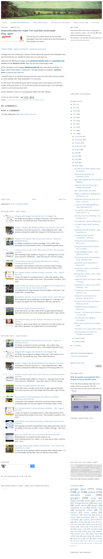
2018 (75, 111)
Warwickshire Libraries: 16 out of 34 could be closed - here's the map (40, 297)
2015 (75, 121)
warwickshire (85, 517)
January (78, 341)
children (88, 524)
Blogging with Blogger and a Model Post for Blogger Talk (35, 216)
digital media (97, 538)
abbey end (75, 500)
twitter (88, 500)
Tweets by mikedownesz (79, 356)
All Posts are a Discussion (60, 22)
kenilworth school (84, 510)
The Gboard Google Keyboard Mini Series (30, 308)
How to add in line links (27, 114)
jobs (87, 538)
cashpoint (98, 536)
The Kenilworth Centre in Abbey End (87, 221)
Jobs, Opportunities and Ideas (85, 191)
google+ (75, 498)
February (78, 338)
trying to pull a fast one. (16, 72)
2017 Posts (95, 22)
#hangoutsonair (81, 503)
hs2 (100, 522)
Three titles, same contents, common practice (23, 49)
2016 (75, 117)
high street (91, 522)
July (76, 153)
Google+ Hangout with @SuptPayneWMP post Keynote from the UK (39, 227)
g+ (78, 492)
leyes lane (97, 503)
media (91, 527)
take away (77, 524)
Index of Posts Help (81, 22)
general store (79, 534)
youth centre (80, 505)
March (77, 166)
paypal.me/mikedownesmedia (80, 40)
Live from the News (77, 543)
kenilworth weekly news (29, 100)
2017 (75, 114)
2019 (75, 108)
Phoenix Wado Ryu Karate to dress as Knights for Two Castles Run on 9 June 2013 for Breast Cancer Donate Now (40, 287)
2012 (75, 130)
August (77, 149)
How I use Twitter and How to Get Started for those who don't (37, 434)
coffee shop (75, 536)
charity (82, 527)
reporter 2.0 (91, 543)
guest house (78, 538)
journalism (94, 529)
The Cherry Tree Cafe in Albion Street (87, 329)
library (93, 498)
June (76, 156)
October (78, 143)
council (98, 500)
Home (4, 22)
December (79, 136)
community (75, 520)
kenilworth (98, 520)
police (91, 492)
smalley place (87, 531)
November (79, 140)
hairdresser (75, 515)
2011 (75, 134)
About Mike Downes (40, 22)
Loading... (4, 479)
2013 (75, 127)
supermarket (87, 536)
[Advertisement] (20, 180)
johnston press (13, 100)
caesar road (81, 529)
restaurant (87, 515)
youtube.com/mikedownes (20, 22)
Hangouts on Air (78, 507)
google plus (78, 489)
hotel (97, 524)
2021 (75, 104)
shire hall (74, 531)
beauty (73, 527)
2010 (75, 345)
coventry (86, 520)
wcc (96, 517)
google (95, 505)
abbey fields (94, 534)
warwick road (81, 495)
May (76, 159)
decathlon (76, 541)
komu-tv (85, 541)
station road (96, 507)
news (42, 100)
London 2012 (95, 541)
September (79, 146)
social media (90, 512)
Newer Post (5, 199)
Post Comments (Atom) (19, 204)
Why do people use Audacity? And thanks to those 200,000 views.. (85, 378)
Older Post (62, 199)
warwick (99, 531)
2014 (75, 124)
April (76, 162)
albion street (78, 522)
